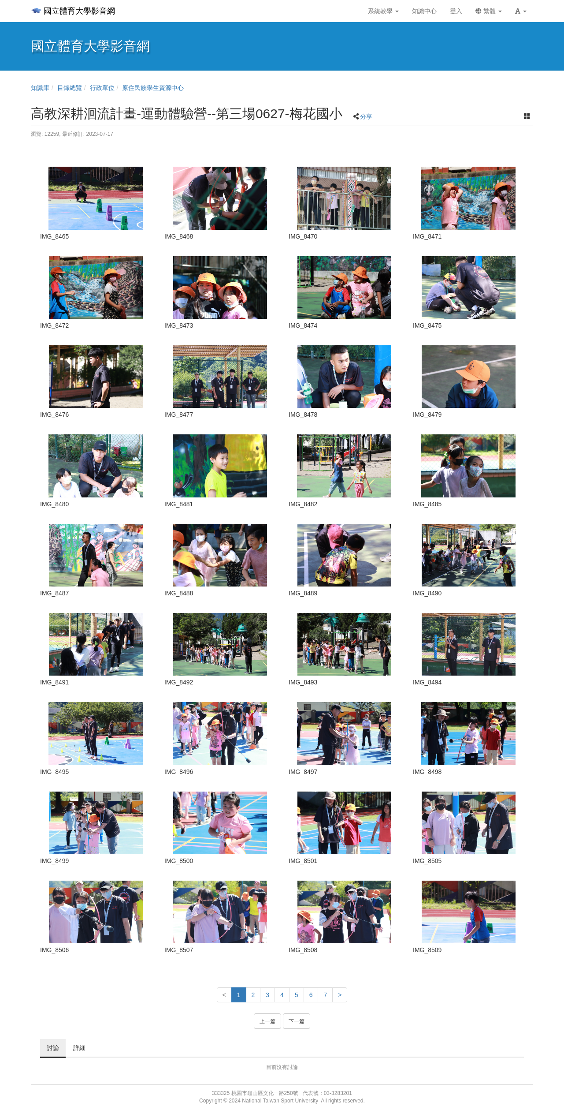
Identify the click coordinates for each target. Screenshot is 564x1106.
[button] (520, 11)
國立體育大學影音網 (73, 11)
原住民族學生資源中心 (153, 87)
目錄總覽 (69, 87)
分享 (366, 116)
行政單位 (102, 87)
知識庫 (40, 87)
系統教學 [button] (383, 11)
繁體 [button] (488, 11)
